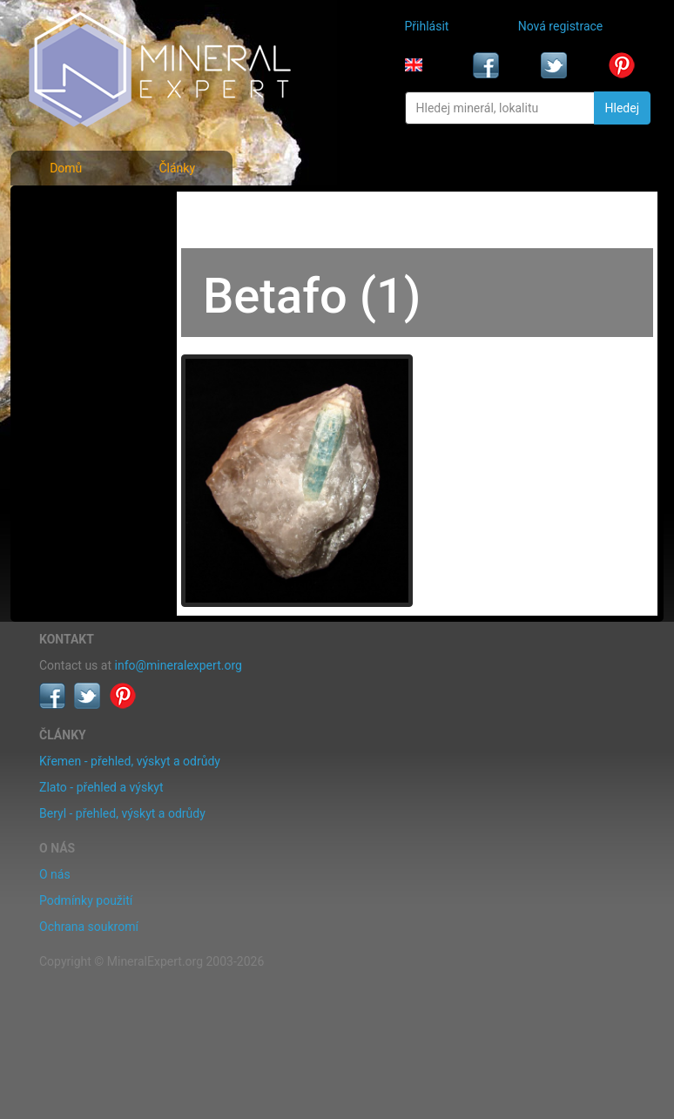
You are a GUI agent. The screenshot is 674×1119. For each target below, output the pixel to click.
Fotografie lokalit (87, 285)
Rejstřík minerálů (86, 247)
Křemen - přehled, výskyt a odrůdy (129, 761)
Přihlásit (427, 26)
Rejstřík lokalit (79, 324)
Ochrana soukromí (88, 927)
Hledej (622, 108)
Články (176, 168)
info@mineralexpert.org (178, 665)
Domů (66, 168)
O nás (55, 874)
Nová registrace (560, 26)
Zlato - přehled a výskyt (101, 787)
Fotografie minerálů (94, 209)
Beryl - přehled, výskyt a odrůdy (122, 813)
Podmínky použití (85, 900)
